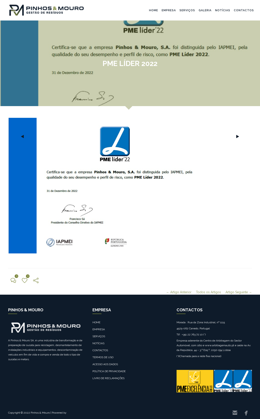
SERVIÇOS (187, 10)
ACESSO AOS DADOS (105, 364)
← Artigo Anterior (178, 292)
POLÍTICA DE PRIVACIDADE (109, 371)
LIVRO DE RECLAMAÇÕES (108, 378)
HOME (153, 10)
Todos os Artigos (208, 292)
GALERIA (205, 10)
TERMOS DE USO (102, 357)
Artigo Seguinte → (238, 292)
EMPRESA (169, 10)
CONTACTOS (244, 10)
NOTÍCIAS (222, 10)
